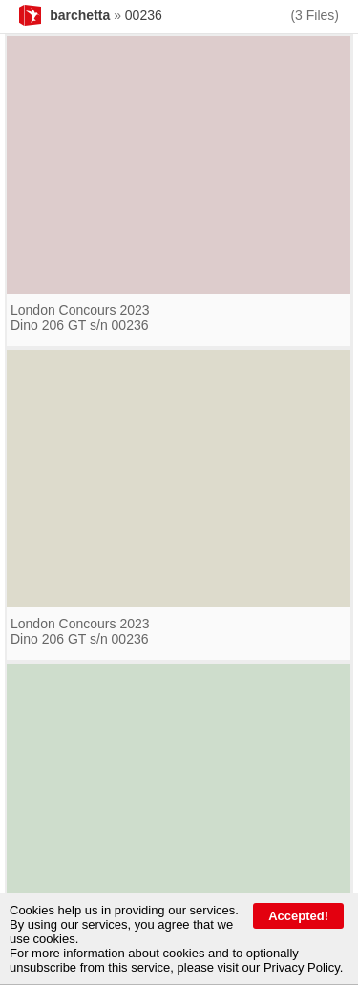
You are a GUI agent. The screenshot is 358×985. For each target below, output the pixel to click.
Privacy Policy (301, 967)
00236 (143, 15)
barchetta (80, 15)
